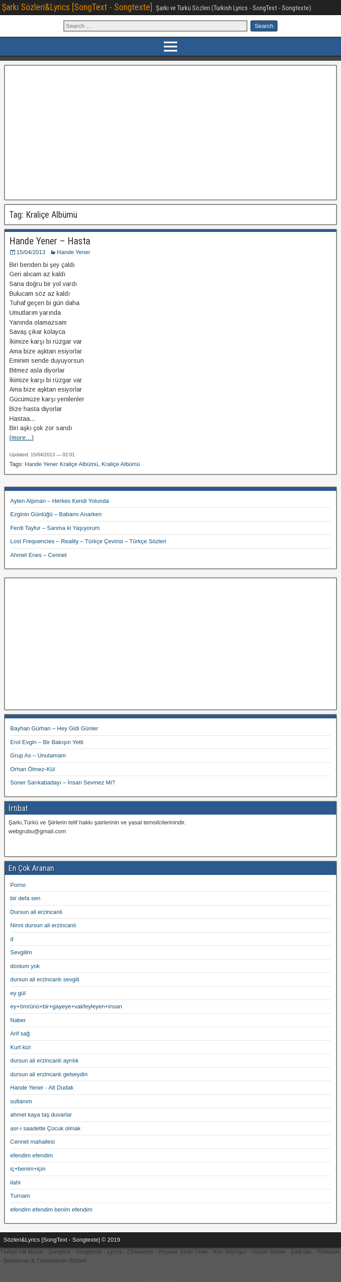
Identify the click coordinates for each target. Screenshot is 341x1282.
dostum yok (25, 966)
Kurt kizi (20, 1047)
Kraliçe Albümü (120, 464)
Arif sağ (20, 1033)
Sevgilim (21, 952)
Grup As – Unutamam (38, 755)
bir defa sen (25, 898)
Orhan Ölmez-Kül (32, 769)
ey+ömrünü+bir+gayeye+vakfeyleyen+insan (66, 1006)
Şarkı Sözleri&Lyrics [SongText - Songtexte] (77, 7)
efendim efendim (31, 1155)
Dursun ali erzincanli (36, 912)
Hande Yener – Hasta (49, 241)
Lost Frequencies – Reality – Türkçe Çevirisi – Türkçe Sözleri (88, 541)
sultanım (21, 1101)
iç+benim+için (28, 1168)
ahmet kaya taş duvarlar (41, 1114)
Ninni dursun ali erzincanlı (43, 925)
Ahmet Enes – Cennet (38, 555)
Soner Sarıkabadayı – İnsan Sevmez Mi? (62, 782)
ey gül (18, 993)
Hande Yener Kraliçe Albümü (62, 464)
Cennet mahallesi (32, 1141)
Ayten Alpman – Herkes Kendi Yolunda (59, 501)
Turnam (20, 1195)
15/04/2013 (30, 252)
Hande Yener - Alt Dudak (41, 1087)
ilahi (15, 1182)
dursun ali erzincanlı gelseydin (48, 1074)
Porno (18, 885)
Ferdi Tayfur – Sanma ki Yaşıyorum (55, 528)
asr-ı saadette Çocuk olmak (45, 1128)
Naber (18, 1020)
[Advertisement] (171, 131)
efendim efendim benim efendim (51, 1209)
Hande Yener (73, 252)
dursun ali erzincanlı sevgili (44, 979)
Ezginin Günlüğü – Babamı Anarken (56, 514)
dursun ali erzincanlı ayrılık (44, 1060)
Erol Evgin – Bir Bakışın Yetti (46, 742)
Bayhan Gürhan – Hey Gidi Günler (54, 728)
